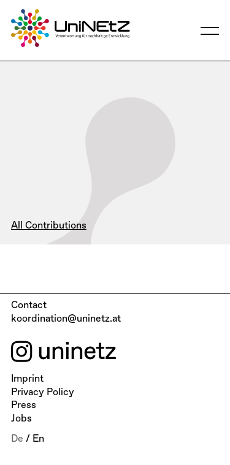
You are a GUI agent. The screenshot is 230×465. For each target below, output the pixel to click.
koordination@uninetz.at (66, 319)
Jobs (21, 419)
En (38, 439)
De (17, 439)
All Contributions (48, 226)
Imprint (27, 379)
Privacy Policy (42, 393)
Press (23, 405)
